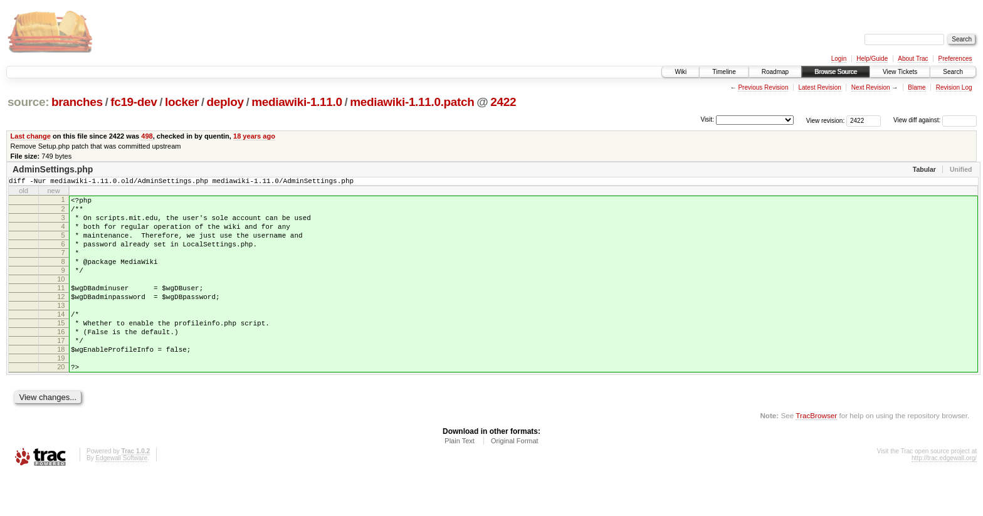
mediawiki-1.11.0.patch (412, 101)
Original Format (515, 482)
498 (146, 136)
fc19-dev (133, 101)
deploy (224, 101)
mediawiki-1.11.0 (296, 101)
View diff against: (935, 120)
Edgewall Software (121, 499)
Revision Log (954, 87)
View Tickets (900, 71)
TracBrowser (816, 457)
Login (838, 58)
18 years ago (254, 136)
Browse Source (835, 71)
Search (953, 71)
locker (182, 101)
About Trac (913, 58)
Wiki (680, 71)
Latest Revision (819, 87)
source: (28, 101)
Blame (916, 87)
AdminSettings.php (53, 169)
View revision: (825, 120)
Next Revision (870, 87)
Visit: (707, 119)
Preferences (955, 58)
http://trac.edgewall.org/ (944, 499)
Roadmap (775, 71)
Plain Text (459, 482)
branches (77, 101)
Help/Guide (872, 58)
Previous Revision (763, 87)
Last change (31, 136)
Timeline (723, 71)
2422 (503, 101)
